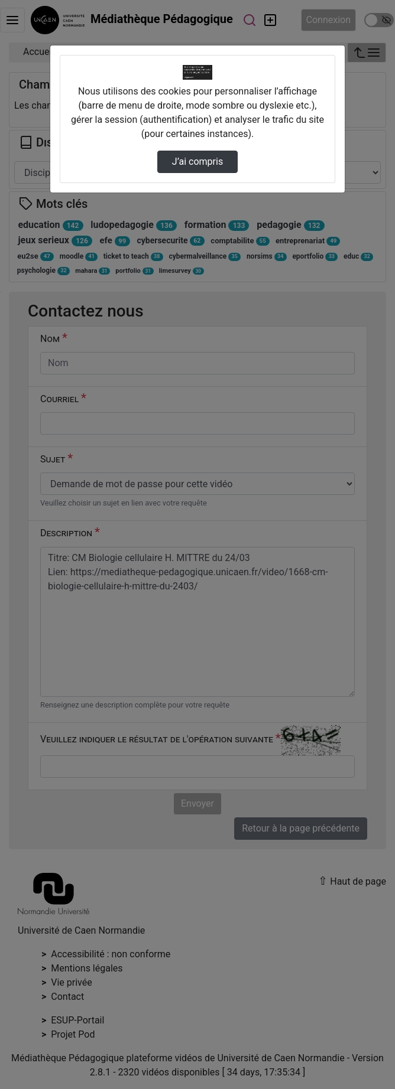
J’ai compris (197, 161)
